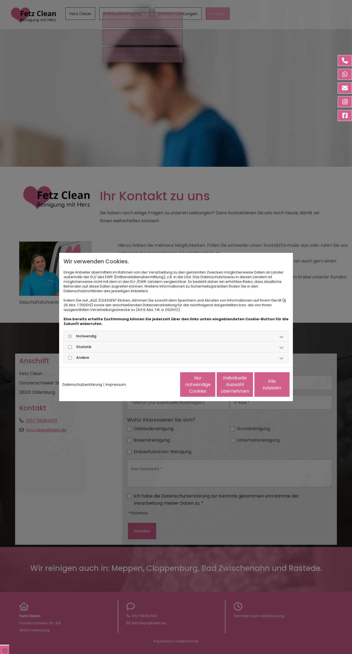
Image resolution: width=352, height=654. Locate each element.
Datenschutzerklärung (82, 384)
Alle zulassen (264, 384)
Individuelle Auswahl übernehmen (212, 384)
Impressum (116, 384)
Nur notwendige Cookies (160, 384)
